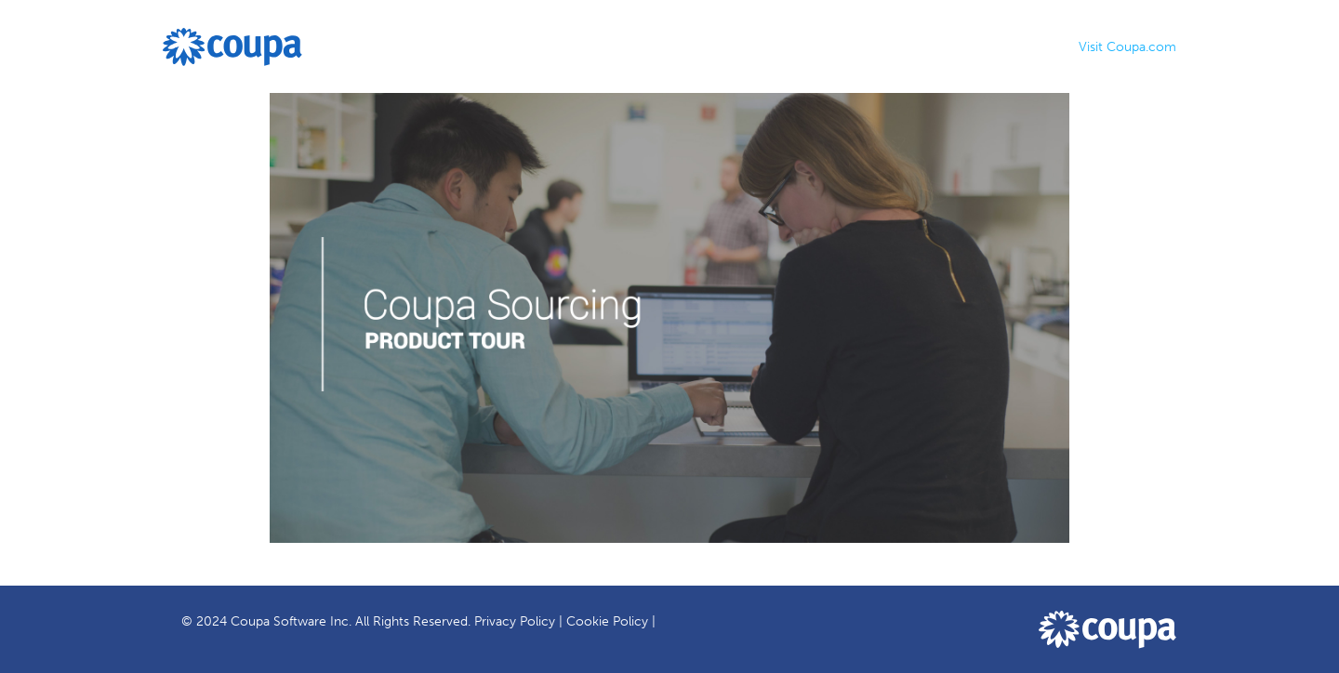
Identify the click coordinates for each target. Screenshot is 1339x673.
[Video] (669, 318)
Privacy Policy (514, 621)
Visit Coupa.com (1127, 47)
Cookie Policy (607, 621)
